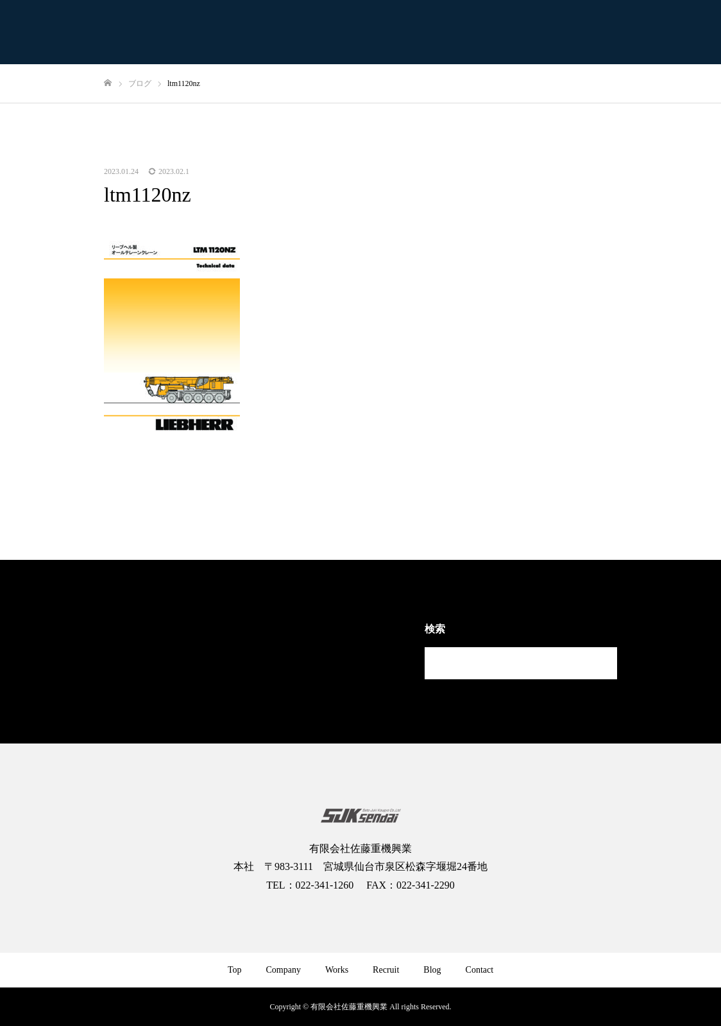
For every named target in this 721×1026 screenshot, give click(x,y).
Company (283, 970)
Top (235, 970)
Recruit (386, 970)
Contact (480, 970)
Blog (432, 970)
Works (336, 970)
